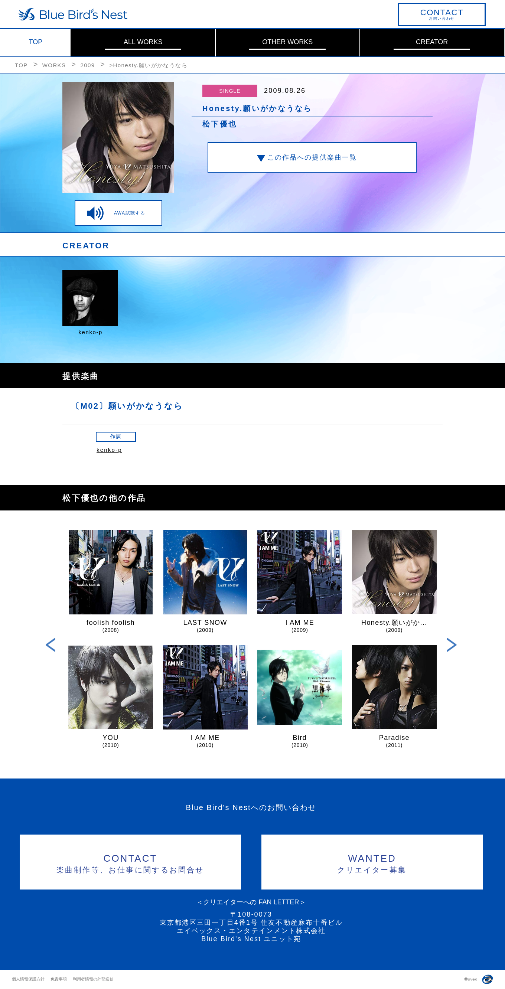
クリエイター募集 (372, 862)
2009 (87, 65)
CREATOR (432, 42)
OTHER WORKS (287, 42)
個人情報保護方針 (28, 979)
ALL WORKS (143, 42)
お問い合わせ (442, 14)
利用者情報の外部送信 (93, 979)
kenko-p (109, 450)
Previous (51, 645)
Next (452, 645)
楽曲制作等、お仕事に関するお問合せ (130, 862)
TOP (36, 42)
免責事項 (58, 979)
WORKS (54, 65)
